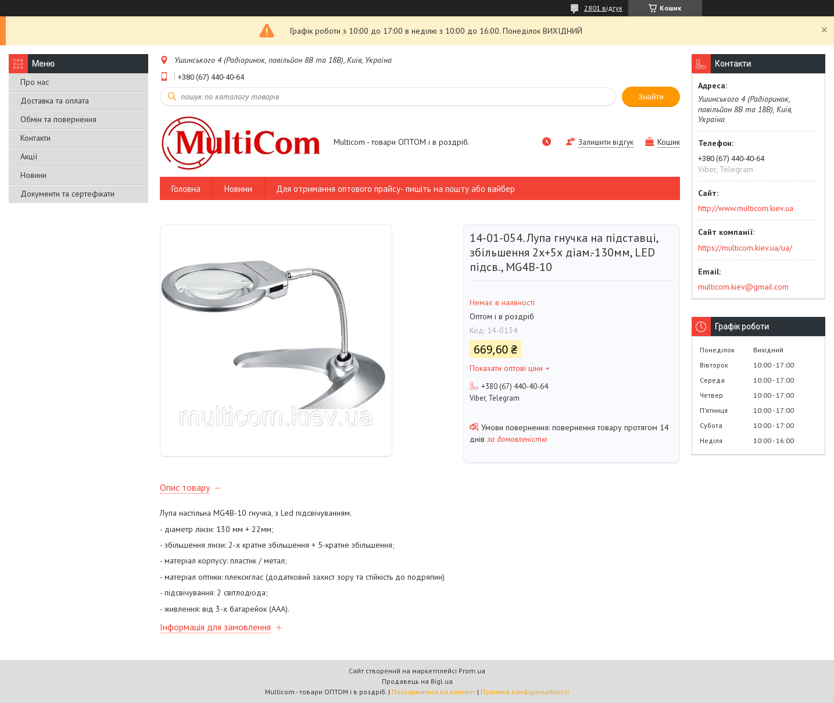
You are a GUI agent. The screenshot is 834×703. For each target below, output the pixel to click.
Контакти (35, 138)
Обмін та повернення (58, 119)
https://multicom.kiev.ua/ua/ (745, 247)
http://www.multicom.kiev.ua (745, 208)
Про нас (34, 82)
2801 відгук (603, 7)
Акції (28, 156)
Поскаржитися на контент (433, 691)
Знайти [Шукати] (651, 96)
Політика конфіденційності (525, 691)
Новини (33, 175)
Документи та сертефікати (67, 193)
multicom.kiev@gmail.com (743, 286)
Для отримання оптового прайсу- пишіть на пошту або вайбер (395, 188)
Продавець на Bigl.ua (417, 681)
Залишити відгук (605, 142)
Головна (186, 188)
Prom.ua (472, 670)
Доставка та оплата (54, 100)
